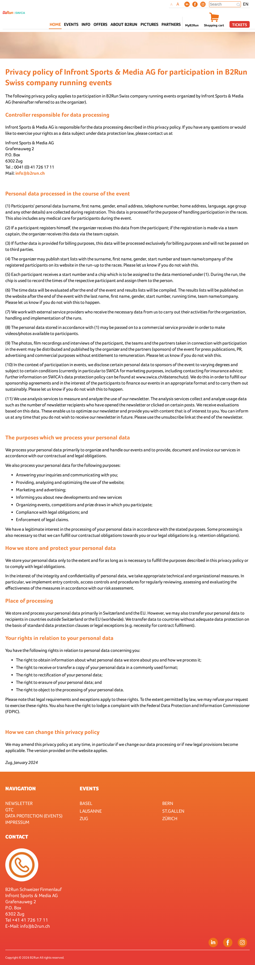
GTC (9, 809)
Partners (171, 24)
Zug (84, 818)
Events (89, 788)
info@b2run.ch (30, 173)
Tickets (239, 24)
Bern (167, 803)
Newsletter (19, 803)
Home (55, 24)
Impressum (17, 822)
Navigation (20, 788)
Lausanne (91, 811)
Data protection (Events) (33, 816)
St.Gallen (173, 811)
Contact (16, 836)
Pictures (149, 24)
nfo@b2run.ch (35, 926)
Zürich (169, 818)
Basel (86, 803)
